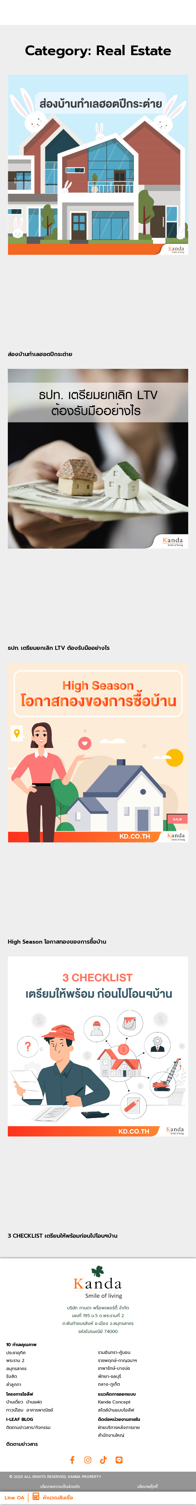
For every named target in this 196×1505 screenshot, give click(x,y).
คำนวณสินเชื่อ (58, 1498)
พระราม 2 (15, 1360)
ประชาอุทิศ (16, 1353)
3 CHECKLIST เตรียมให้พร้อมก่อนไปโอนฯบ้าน (62, 1235)
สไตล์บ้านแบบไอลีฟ (116, 1410)
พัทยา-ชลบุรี (109, 1376)
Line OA (14, 1498)
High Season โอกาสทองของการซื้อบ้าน (57, 941)
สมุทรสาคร (16, 1368)
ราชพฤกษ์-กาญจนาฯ (117, 1360)
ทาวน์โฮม (14, 1410)
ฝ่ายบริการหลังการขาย (119, 1427)
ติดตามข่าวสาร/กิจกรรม (28, 1427)
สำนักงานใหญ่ (111, 1435)
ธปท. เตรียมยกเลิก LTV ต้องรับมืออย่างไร (59, 648)
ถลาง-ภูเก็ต (109, 1384)
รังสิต (11, 1376)
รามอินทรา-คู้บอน (114, 1352)
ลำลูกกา (13, 1384)
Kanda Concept (114, 1402)
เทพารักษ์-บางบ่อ (114, 1368)
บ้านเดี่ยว (14, 1402)
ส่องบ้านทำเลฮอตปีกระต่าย (40, 354)
